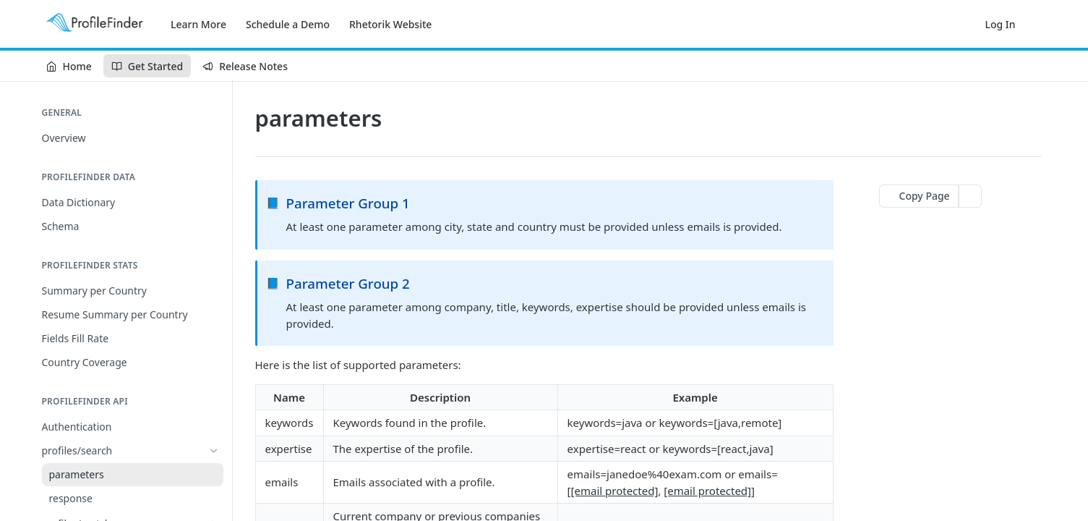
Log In (1000, 24)
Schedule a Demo (288, 24)
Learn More (198, 24)
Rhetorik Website (390, 24)
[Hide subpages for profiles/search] (214, 451)
